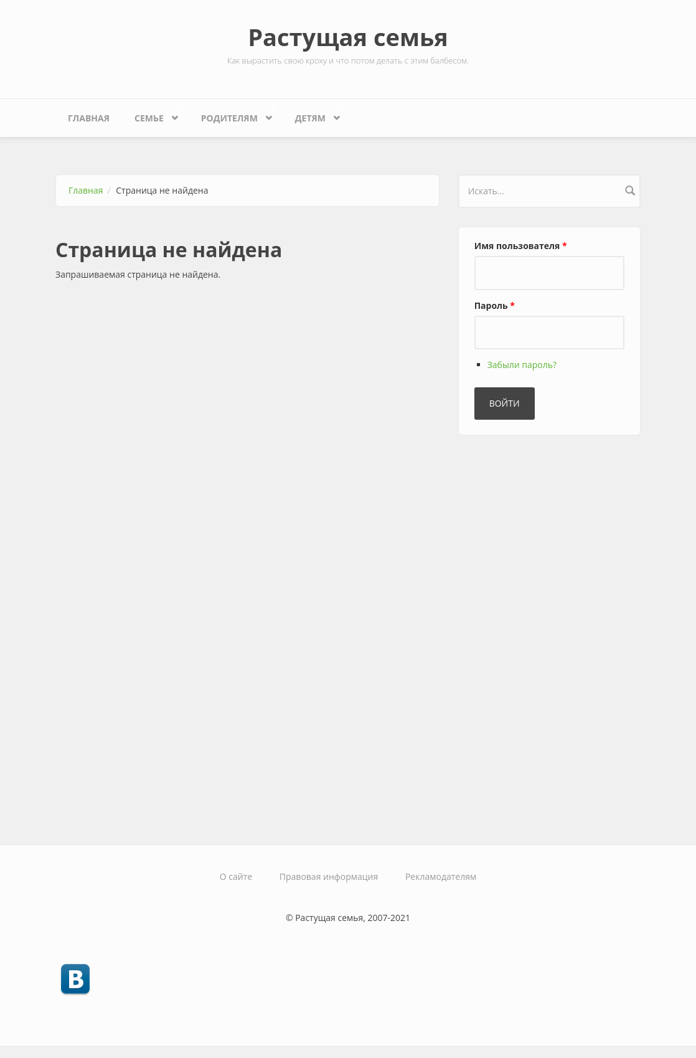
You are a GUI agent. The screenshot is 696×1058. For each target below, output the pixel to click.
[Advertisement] (551, 634)
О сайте (236, 876)
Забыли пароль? (522, 365)
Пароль (494, 305)
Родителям (232, 115)
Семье (152, 115)
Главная (89, 118)
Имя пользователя (520, 246)
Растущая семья (348, 37)
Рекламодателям (440, 876)
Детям (313, 115)
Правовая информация (329, 876)
